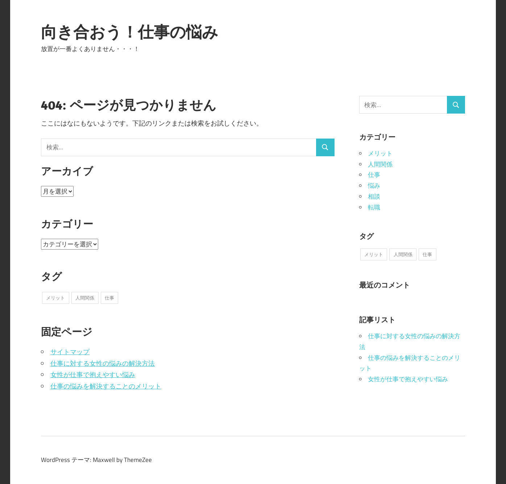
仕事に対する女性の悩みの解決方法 (102, 363)
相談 (374, 196)
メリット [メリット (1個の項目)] (55, 297)
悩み (374, 185)
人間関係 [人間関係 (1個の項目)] (84, 297)
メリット (380, 153)
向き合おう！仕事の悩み (129, 32)
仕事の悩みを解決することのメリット (105, 386)
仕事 (374, 174)
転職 (374, 207)
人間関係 (380, 164)
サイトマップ (70, 352)
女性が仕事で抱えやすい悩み (92, 374)
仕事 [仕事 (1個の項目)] (109, 297)
